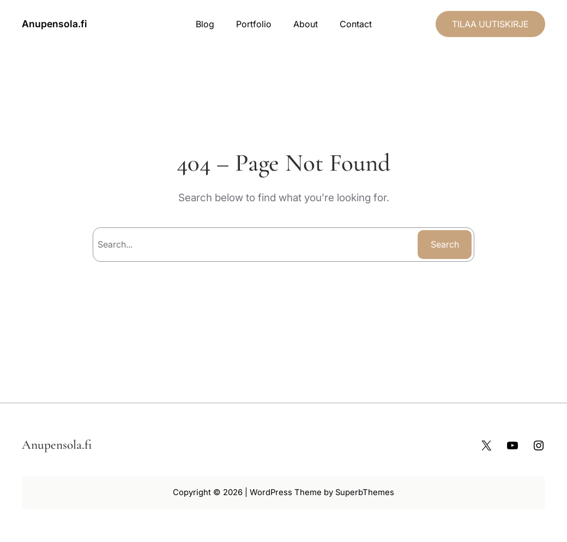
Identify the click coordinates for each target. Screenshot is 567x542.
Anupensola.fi (54, 23)
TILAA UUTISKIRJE (490, 24)
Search (445, 244)
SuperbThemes (364, 492)
